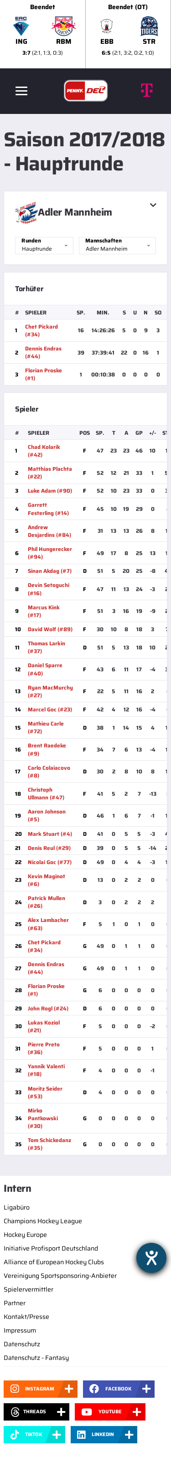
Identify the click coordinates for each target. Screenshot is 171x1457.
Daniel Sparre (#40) (45, 669)
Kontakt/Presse (26, 1317)
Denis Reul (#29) (49, 848)
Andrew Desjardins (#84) (49, 531)
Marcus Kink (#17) (44, 611)
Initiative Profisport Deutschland (51, 1248)
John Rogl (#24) (48, 1008)
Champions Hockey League (43, 1221)
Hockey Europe (25, 1235)
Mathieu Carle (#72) (46, 727)
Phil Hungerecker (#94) (50, 553)
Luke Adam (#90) (50, 490)
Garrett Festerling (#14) (48, 508)
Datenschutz (22, 1344)
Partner (15, 1303)
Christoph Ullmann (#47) (46, 793)
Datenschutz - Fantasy (36, 1358)
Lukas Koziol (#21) (44, 1026)
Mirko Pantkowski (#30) (43, 1118)
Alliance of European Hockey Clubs (54, 1262)
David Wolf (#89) (50, 629)
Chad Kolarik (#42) (44, 451)
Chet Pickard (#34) (41, 330)
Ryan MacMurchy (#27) (50, 691)
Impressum (20, 1330)
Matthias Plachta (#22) (50, 472)
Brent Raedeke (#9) (47, 749)
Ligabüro (17, 1207)
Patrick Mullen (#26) (46, 902)
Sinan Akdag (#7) (50, 570)
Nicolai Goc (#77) (50, 862)
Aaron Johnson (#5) (47, 815)
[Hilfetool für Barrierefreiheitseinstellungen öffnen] (151, 1258)
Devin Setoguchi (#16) (48, 589)
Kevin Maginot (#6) (46, 880)
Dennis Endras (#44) (43, 352)
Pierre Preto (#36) (44, 1048)
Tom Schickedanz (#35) (49, 1144)
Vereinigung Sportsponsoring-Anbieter (60, 1276)
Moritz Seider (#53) (45, 1092)
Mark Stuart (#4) (50, 833)
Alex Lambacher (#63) (48, 924)
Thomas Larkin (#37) (46, 647)
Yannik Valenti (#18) (46, 1070)
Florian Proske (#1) (43, 374)
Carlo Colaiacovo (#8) (49, 771)
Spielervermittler (28, 1289)
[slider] (85, 34)
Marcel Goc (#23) (50, 709)
